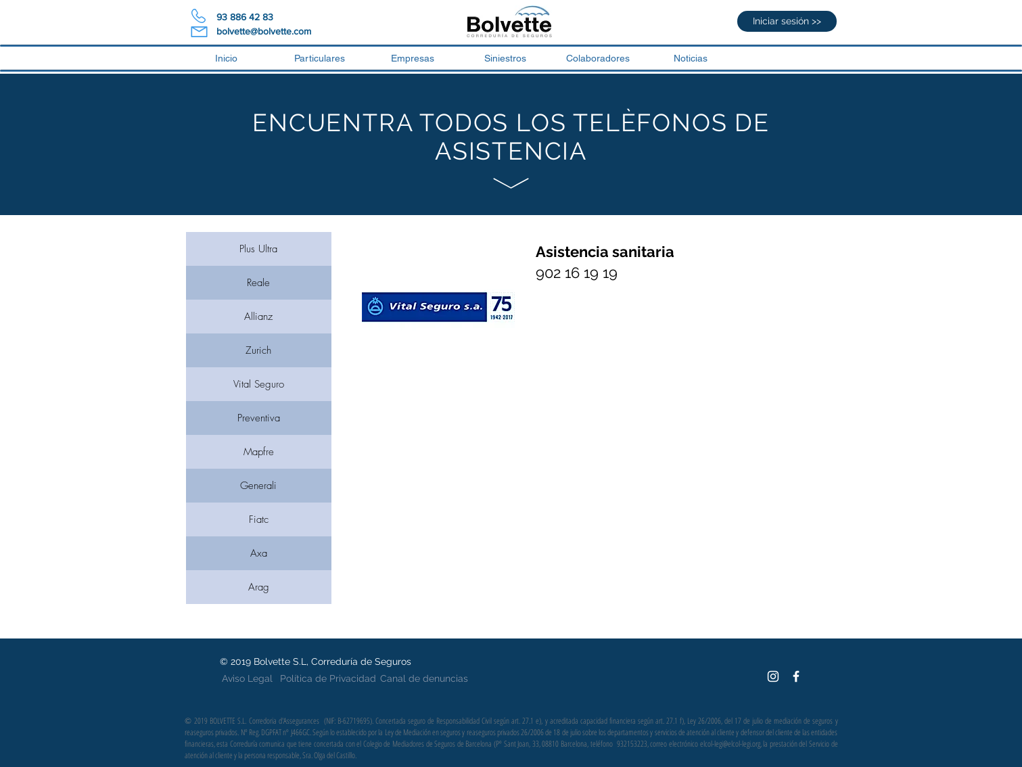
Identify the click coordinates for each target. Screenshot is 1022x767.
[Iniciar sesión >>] (787, 21)
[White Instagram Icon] (773, 676)
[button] (598, 58)
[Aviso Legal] (247, 679)
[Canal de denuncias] (424, 679)
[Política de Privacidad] (328, 679)
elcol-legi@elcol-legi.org (730, 743)
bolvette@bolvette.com (263, 31)
